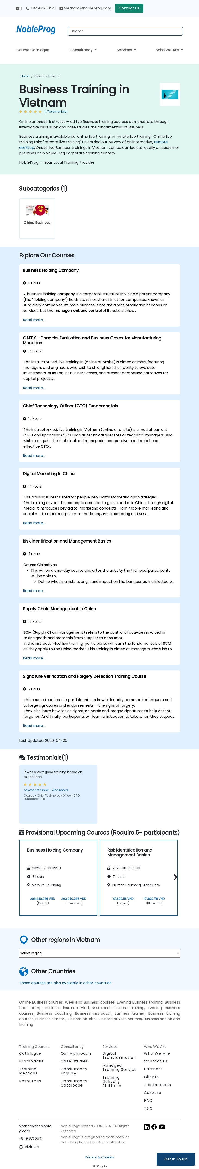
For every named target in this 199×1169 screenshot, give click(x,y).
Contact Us (129, 8)
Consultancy (81, 50)
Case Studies (74, 1061)
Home (25, 76)
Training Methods (28, 1071)
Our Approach (76, 1053)
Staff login (99, 1166)
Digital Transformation (119, 1055)
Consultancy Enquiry (74, 1071)
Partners (153, 1069)
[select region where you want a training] (99, 953)
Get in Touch (175, 1159)
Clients (151, 1077)
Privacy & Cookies (99, 1157)
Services (125, 50)
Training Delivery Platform (112, 1081)
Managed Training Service (119, 1067)
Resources (30, 1081)
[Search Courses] (125, 31)
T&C (148, 1108)
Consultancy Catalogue (74, 1083)
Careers (152, 1092)
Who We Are (168, 50)
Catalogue (30, 1053)
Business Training (47, 76)
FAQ (148, 1100)
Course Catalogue (32, 50)
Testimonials (157, 1084)
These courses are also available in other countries (65, 983)
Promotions (31, 1061)
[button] (174, 877)
